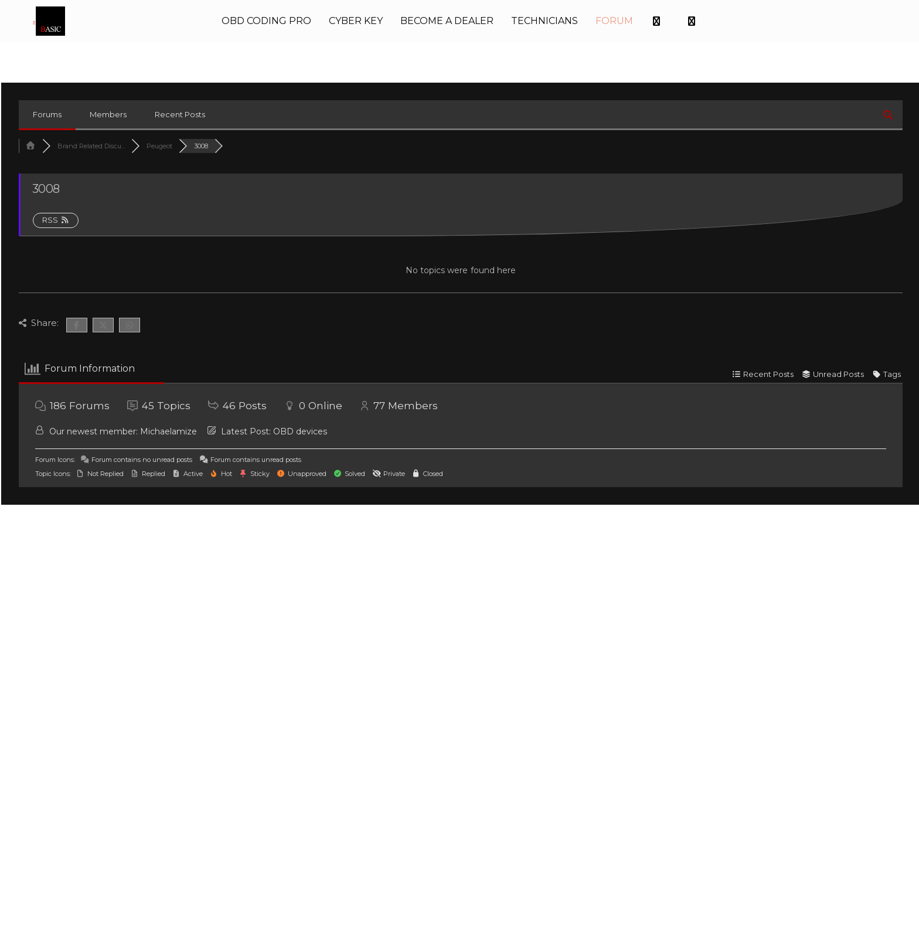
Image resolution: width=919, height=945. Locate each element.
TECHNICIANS (544, 19)
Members (108, 112)
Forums (47, 112)
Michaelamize (168, 429)
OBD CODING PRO (266, 19)
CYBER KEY (356, 19)
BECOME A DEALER (446, 19)
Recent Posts (180, 112)
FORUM (614, 19)
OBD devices (300, 429)
